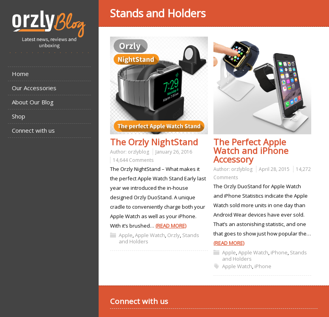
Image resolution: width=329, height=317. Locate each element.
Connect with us (33, 130)
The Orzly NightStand (154, 142)
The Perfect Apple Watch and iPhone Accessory (250, 150)
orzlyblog (138, 151)
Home (20, 74)
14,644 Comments (133, 160)
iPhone (279, 252)
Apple (126, 235)
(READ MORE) (170, 225)
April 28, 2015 (274, 169)
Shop (18, 116)
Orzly (173, 235)
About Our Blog (33, 102)
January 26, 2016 (173, 151)
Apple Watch (150, 235)
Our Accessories (34, 88)
